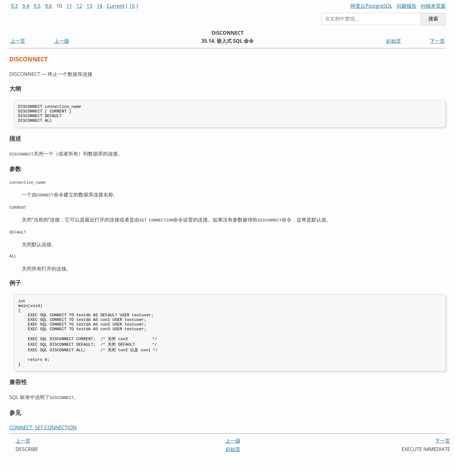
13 (89, 5)
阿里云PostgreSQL (371, 5)
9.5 (37, 5)
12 (79, 5)
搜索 (433, 18)
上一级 (61, 40)
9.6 (48, 5)
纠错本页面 (433, 5)
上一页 (17, 40)
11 (69, 5)
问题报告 (407, 5)
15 (132, 5)
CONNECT (20, 443)
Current (115, 5)
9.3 (14, 5)
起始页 (393, 40)
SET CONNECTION (56, 443)
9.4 (25, 5)
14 (99, 5)
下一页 (437, 40)
